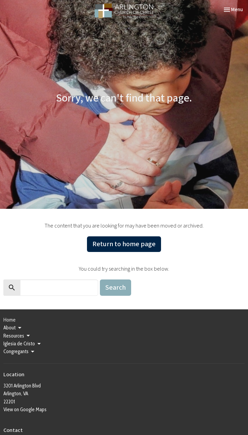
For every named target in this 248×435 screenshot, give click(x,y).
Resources (17, 335)
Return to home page (124, 244)
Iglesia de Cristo (22, 344)
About (12, 328)
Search (115, 287)
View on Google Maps (25, 409)
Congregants (19, 351)
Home (9, 320)
